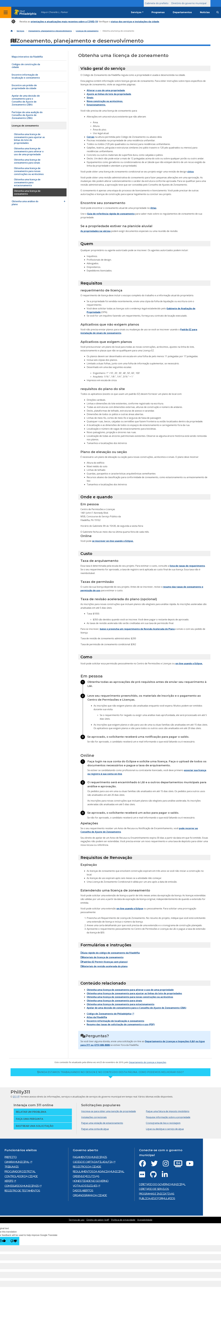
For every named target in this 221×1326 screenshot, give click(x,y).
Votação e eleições (85, 1186)
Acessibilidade (144, 1220)
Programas (158, 12)
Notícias (205, 12)
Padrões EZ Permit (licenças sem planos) (104, 961)
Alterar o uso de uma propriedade (106, 90)
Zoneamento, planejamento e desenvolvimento (50, 31)
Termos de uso (76, 1220)
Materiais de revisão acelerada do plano (104, 966)
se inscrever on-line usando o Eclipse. (112, 541)
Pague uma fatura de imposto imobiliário (167, 1111)
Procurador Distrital (20, 1171)
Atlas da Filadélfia (97, 1017)
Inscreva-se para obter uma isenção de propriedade (108, 1111)
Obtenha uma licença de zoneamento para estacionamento (120, 1004)
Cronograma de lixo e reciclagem (163, 1123)
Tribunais (12, 1167)
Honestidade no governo (91, 1181)
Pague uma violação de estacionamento (102, 1123)
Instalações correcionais (94, 1117)
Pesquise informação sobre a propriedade (168, 1117)
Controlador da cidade (21, 1176)
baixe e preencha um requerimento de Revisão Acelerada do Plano (137, 629)
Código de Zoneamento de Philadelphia (109, 1013)
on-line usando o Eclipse (129, 908)
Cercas (90, 136)
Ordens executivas (86, 1176)
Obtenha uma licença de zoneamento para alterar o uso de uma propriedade (130, 989)
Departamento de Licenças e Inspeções (147, 1062)
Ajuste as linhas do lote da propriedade (109, 94)
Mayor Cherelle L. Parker (54, 12)
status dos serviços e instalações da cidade (135, 21)
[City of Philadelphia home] (26, 12)
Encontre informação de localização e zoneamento (115, 1020)
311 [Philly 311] (15, 1096)
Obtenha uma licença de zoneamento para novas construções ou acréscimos (130, 996)
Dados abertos (83, 1190)
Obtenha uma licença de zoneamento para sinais (114, 1000)
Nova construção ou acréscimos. (105, 101)
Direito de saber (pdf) (97, 1220)
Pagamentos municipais (90, 1157)
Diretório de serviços (154, 1189)
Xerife (9, 1181)
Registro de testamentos (22, 1191)
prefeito (11, 1157)
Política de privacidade (123, 1220)
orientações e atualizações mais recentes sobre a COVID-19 (64, 21)
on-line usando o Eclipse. (189, 663)
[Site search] (217, 12)
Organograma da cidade (90, 1195)
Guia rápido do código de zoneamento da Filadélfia (110, 952)
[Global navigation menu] (5, 12)
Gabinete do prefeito (156, 3)
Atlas (153, 208)
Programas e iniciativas (156, 1194)
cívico (190, 171)
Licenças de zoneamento (87, 31)
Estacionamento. (96, 104)
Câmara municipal (17, 1162)
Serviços (136, 12)
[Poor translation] (13, 1241)
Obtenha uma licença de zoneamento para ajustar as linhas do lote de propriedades (134, 993)
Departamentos (182, 12)
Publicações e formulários (157, 1198)
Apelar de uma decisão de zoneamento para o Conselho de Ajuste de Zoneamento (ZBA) (136, 1007)
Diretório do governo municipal (188, 3)
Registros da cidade (87, 1167)
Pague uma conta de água (95, 1128)
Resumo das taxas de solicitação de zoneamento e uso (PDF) (121, 1024)
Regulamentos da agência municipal (98, 1171)
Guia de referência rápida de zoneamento (111, 213)
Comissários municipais (22, 1186)
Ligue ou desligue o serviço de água (165, 1128)
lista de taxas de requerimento (187, 565)
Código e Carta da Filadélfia (93, 1162)
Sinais (90, 97)
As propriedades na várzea (95, 231)
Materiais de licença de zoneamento (101, 957)
